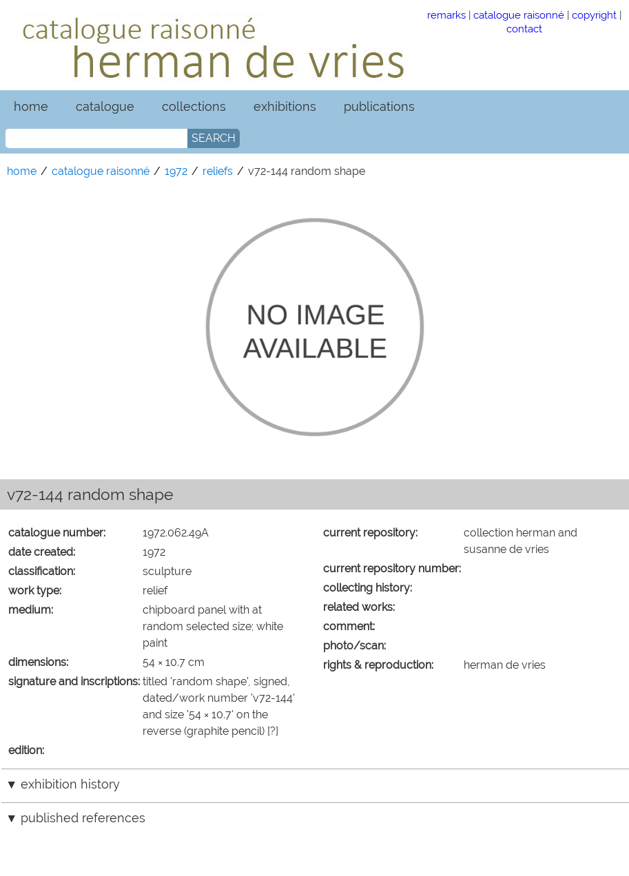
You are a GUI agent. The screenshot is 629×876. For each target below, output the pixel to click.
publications (379, 106)
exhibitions (285, 106)
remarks (446, 15)
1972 (176, 171)
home (31, 106)
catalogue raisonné (518, 15)
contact (524, 28)
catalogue (105, 106)
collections (194, 106)
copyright (594, 15)
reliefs (218, 171)
